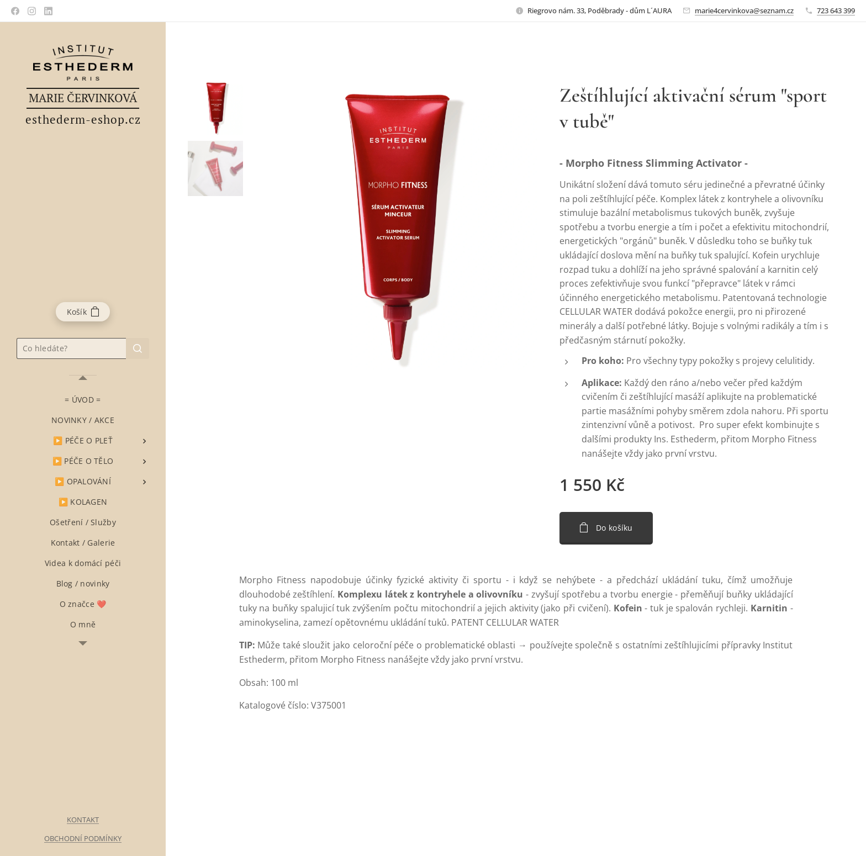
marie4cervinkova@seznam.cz (744, 10)
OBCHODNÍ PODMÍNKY (83, 838)
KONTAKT (83, 820)
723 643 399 (836, 10)
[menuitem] (82, 399)
